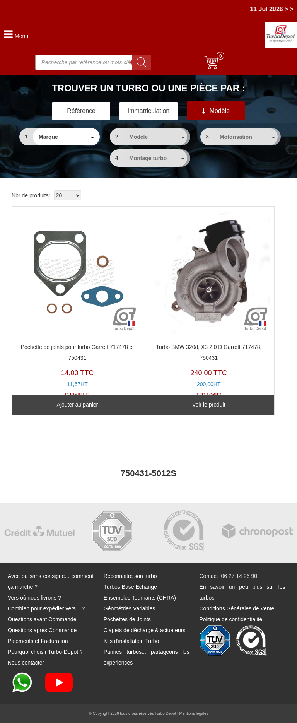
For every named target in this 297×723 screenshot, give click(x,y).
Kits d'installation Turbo (131, 641)
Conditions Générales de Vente (237, 608)
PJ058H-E (77, 304)
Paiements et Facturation (38, 641)
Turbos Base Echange (130, 587)
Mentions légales (193, 713)
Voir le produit (208, 405)
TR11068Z (208, 304)
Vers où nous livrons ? (34, 598)
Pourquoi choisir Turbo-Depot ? (45, 652)
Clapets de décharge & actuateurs (145, 630)
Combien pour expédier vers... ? (46, 608)
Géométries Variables (129, 608)
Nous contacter (26, 663)
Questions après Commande (42, 630)
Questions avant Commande (42, 619)
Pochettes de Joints (127, 619)
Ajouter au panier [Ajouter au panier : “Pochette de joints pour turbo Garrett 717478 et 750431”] (77, 405)
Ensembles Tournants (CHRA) (140, 598)
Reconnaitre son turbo (130, 576)
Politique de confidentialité (231, 619)
